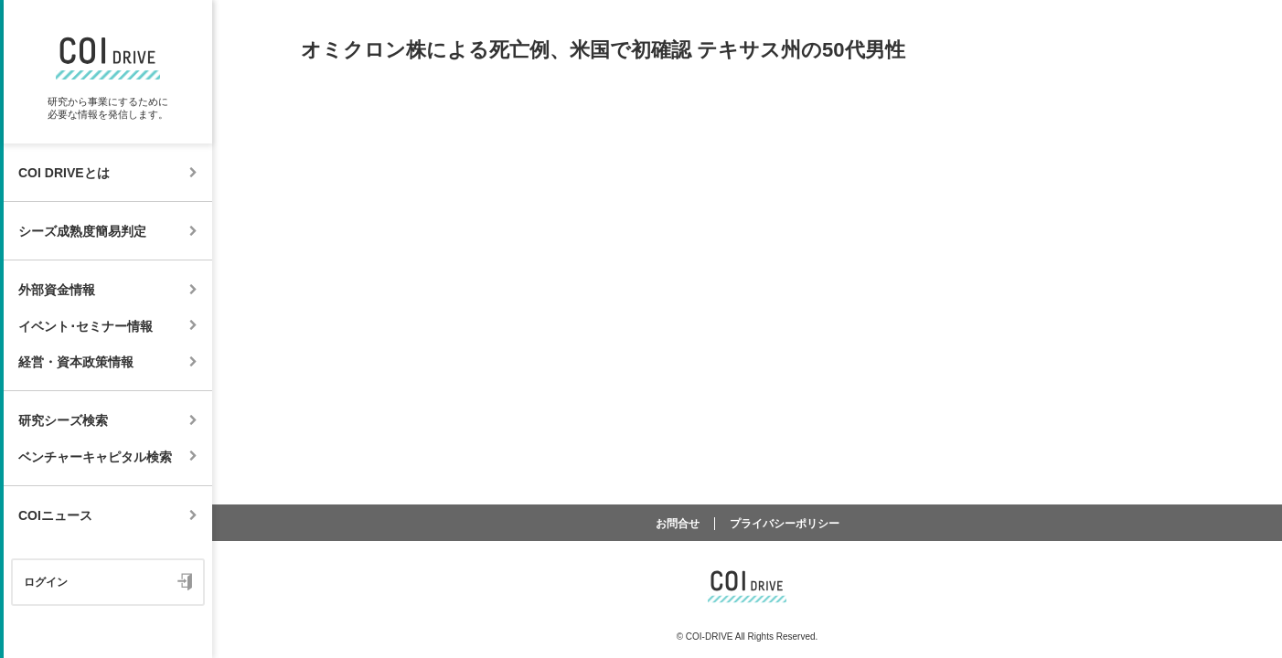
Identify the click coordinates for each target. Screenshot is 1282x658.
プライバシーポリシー (784, 523)
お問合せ (678, 523)
